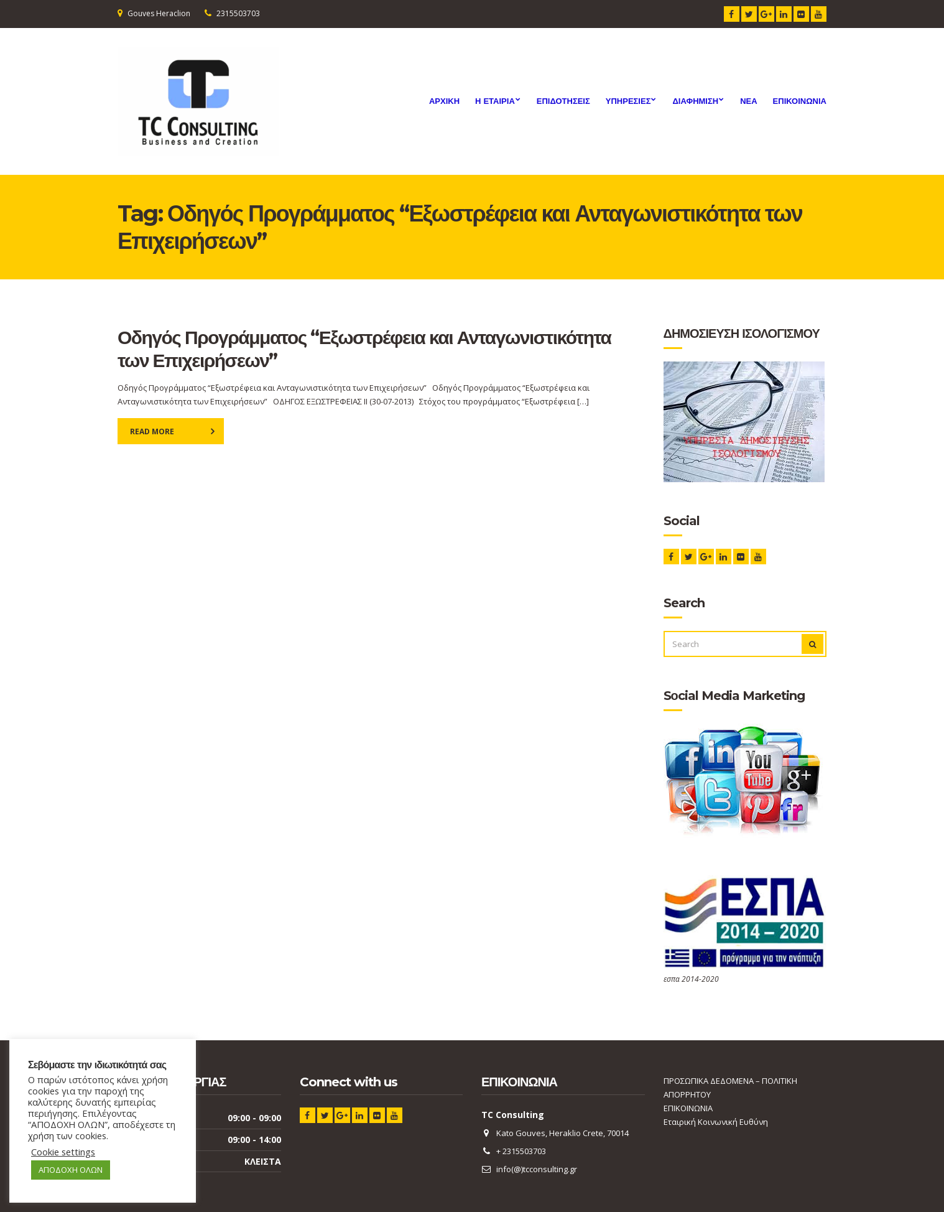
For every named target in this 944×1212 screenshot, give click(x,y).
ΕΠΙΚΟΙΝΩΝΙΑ (799, 101)
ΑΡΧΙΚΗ (444, 101)
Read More (152, 431)
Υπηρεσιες (628, 101)
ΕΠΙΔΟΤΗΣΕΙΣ (563, 101)
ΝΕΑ (748, 101)
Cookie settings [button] (63, 1151)
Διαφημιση (695, 101)
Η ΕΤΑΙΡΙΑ (495, 101)
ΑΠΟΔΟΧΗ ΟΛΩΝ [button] (71, 1169)
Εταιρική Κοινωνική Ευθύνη (716, 1121)
